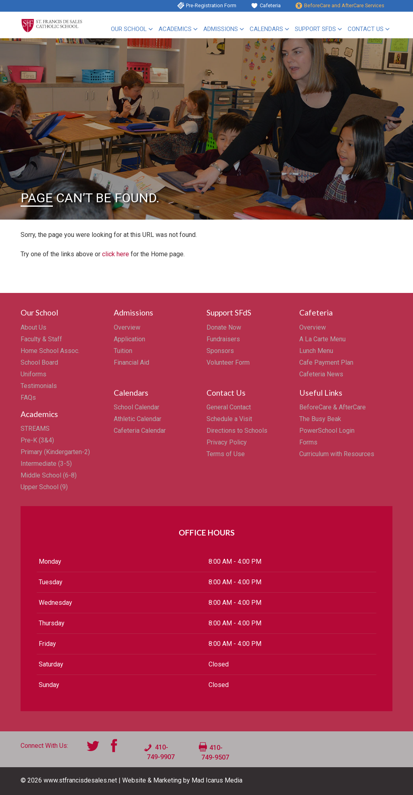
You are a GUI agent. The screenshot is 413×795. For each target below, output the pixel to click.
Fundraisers (223, 339)
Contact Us (366, 29)
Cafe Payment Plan (326, 362)
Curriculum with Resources (336, 454)
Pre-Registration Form (211, 5)
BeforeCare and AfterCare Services (344, 5)
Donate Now (223, 327)
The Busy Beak (320, 419)
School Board (39, 362)
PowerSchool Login (327, 430)
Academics (175, 29)
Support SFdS (315, 29)
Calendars (266, 29)
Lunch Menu (316, 351)
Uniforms (33, 374)
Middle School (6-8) (49, 475)
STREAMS (35, 428)
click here (115, 254)
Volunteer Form (228, 362)
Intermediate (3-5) (46, 463)
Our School (129, 29)
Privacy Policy (226, 442)
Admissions (220, 29)
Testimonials (39, 386)
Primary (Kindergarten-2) (55, 452)
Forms (308, 442)
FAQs (28, 397)
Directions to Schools (236, 430)
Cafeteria (270, 5)
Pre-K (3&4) (37, 440)
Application (129, 339)
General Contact (228, 407)
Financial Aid (131, 362)
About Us (33, 327)
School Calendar (136, 407)
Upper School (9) (44, 487)
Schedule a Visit (229, 419)
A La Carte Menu (322, 339)
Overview (127, 327)
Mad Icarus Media (217, 780)
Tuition (123, 351)
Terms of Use (225, 454)
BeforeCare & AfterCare (332, 407)
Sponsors (220, 351)
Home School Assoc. (50, 351)
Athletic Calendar (137, 419)
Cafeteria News (321, 374)
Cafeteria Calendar (140, 430)
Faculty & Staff (41, 339)
